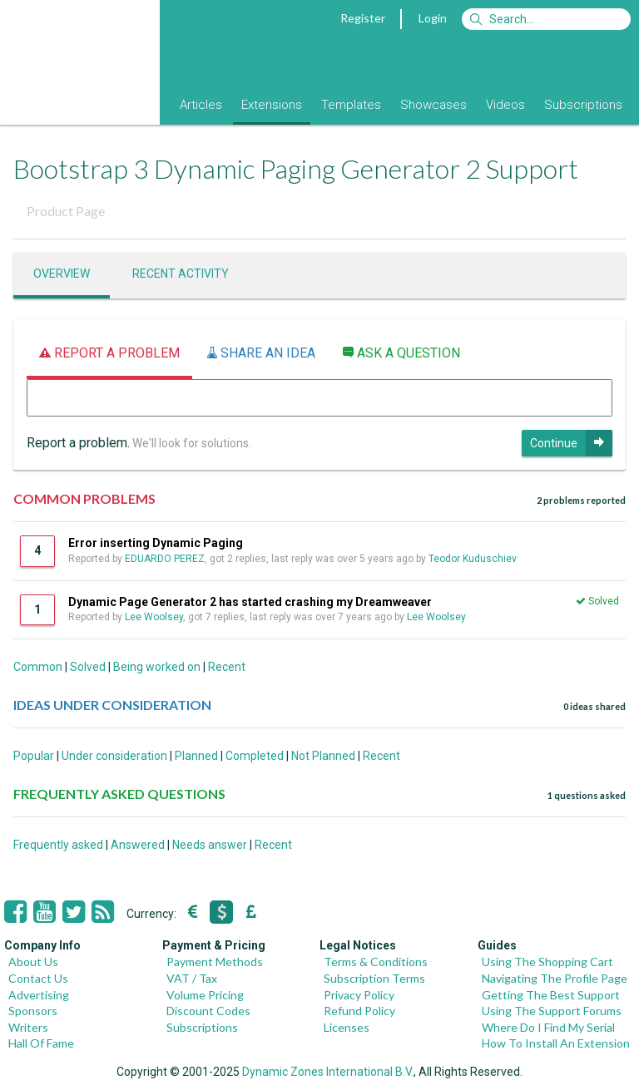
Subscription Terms (374, 978)
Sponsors (32, 1011)
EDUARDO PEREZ (165, 559)
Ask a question (401, 353)
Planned (196, 755)
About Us (33, 961)
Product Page (66, 211)
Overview (61, 273)
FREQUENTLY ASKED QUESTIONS (119, 793)
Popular (33, 755)
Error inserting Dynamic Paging (155, 543)
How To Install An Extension (556, 1043)
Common (37, 666)
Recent (226, 666)
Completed (254, 755)
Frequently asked (58, 844)
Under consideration (114, 755)
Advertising (38, 995)
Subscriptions (583, 104)
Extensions (271, 104)
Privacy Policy (359, 995)
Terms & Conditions (376, 961)
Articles (201, 104)
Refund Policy (359, 1011)
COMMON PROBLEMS (84, 498)
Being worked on (157, 666)
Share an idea (261, 353)
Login (433, 18)
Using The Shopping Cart (547, 961)
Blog (148, 104)
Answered (138, 844)
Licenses (346, 1027)
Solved (88, 666)
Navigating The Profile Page (554, 978)
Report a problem (109, 353)
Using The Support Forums (552, 1011)
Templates (351, 104)
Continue (571, 443)
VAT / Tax (191, 978)
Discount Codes (208, 1011)
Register (362, 18)
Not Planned (323, 755)
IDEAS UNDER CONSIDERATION (112, 705)
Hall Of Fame (41, 1043)
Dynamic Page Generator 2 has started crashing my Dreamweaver (250, 602)
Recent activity (180, 273)
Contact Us (38, 978)
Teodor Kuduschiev (472, 559)
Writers (28, 1027)
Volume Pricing (205, 995)
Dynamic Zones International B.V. (328, 1071)
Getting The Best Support (551, 995)
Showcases (433, 104)
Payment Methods (214, 961)
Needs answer (209, 844)
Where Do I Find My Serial (548, 1027)
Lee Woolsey (154, 617)
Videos (505, 104)
